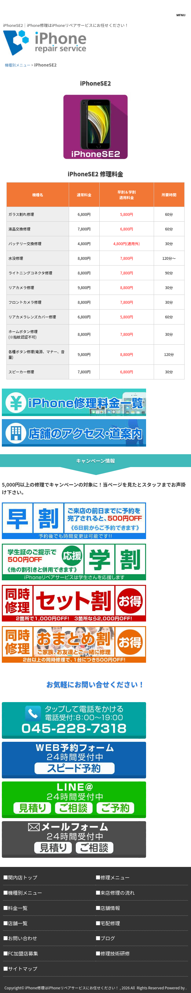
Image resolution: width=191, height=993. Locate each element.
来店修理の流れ (118, 892)
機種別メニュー (25, 892)
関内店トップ (22, 877)
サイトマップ (22, 968)
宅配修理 (110, 923)
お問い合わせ (22, 938)
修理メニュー (115, 877)
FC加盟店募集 (23, 953)
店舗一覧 (18, 923)
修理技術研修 (115, 953)
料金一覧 (18, 907)
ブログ (108, 938)
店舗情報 (110, 907)
